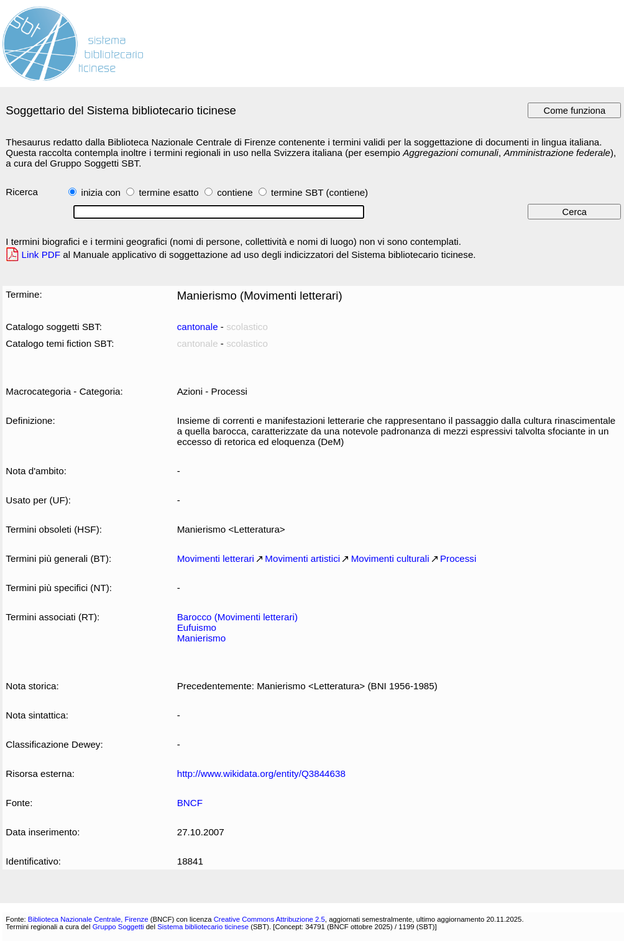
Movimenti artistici (302, 558)
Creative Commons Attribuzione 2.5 (269, 919)
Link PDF (41, 254)
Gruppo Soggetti (118, 926)
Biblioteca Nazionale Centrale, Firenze (88, 919)
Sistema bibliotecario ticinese (203, 926)
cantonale (197, 326)
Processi (458, 558)
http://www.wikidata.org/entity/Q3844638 (261, 773)
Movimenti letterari (215, 558)
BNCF (190, 802)
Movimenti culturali (390, 558)
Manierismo (201, 638)
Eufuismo (196, 627)
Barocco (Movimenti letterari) (237, 617)
